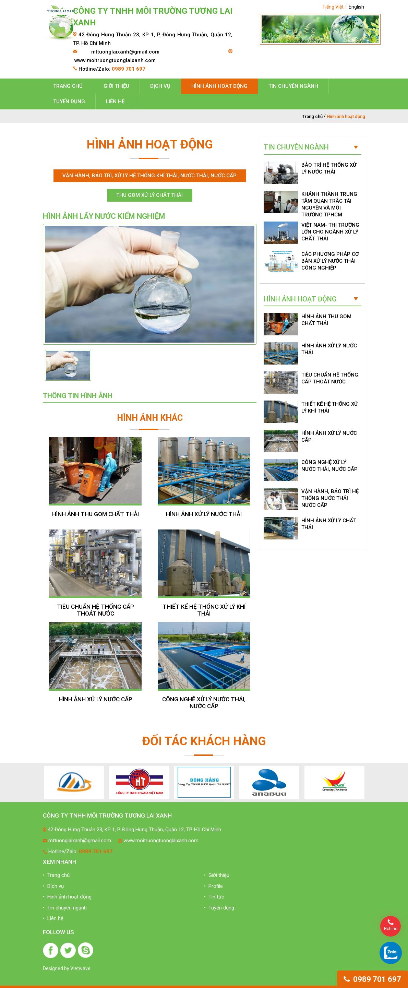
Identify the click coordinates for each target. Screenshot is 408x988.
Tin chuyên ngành (293, 86)
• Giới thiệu (216, 875)
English (356, 7)
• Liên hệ (53, 918)
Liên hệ (115, 101)
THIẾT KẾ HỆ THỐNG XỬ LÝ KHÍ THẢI (204, 610)
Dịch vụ (160, 86)
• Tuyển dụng (219, 908)
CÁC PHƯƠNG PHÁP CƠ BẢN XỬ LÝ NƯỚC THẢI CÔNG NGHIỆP (330, 261)
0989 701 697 (372, 979)
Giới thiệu (116, 86)
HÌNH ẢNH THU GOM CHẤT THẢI (95, 514)
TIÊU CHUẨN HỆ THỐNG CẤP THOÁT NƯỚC (95, 610)
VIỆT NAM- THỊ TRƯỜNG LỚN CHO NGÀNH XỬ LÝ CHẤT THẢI (330, 232)
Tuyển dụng (69, 101)
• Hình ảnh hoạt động (67, 897)
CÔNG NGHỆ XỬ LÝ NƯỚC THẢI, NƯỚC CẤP (203, 703)
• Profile (213, 886)
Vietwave (80, 968)
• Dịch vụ (53, 886)
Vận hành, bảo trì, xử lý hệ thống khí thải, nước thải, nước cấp (149, 175)
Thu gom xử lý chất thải (149, 195)
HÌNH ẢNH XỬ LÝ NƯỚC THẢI (204, 514)
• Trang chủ (56, 875)
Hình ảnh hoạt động (219, 86)
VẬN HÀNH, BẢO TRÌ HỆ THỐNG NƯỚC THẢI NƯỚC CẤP (330, 498)
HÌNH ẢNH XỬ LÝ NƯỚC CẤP (95, 699)
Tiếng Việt (333, 7)
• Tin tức (214, 897)
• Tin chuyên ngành (65, 908)
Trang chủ (68, 86)
